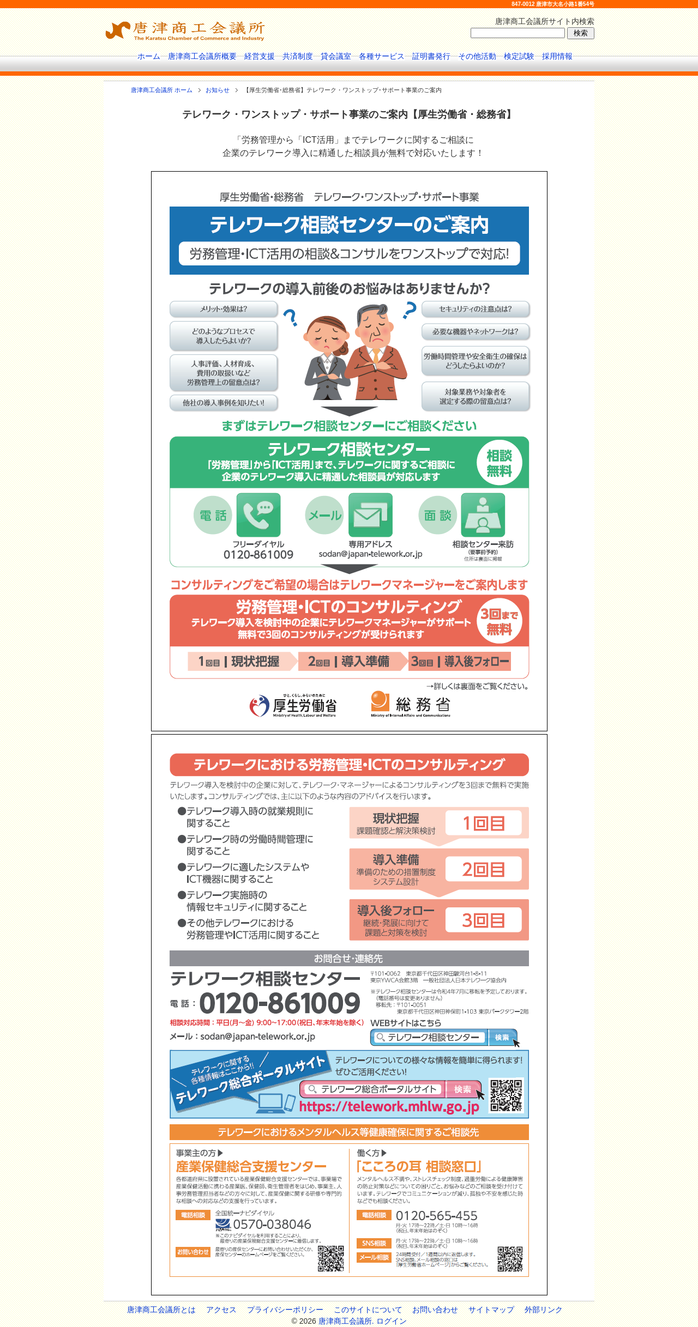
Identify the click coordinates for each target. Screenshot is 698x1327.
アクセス (221, 1309)
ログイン (391, 1321)
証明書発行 (431, 56)
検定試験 (519, 56)
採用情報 (557, 56)
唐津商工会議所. (346, 1321)
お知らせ (218, 90)
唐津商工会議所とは (161, 1309)
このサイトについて (368, 1309)
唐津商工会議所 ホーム (161, 90)
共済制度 (297, 56)
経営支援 (259, 56)
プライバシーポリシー (285, 1309)
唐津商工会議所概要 (202, 56)
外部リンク (544, 1309)
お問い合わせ (435, 1309)
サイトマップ (491, 1309)
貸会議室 (336, 56)
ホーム (148, 56)
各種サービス (382, 56)
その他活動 (477, 56)
